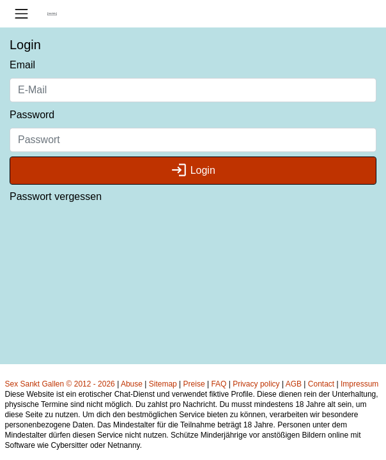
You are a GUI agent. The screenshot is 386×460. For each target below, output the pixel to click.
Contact (321, 383)
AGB (294, 383)
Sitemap (163, 383)
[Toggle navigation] (21, 14)
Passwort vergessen (56, 196)
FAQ (218, 383)
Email (22, 64)
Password (32, 114)
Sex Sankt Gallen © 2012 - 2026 (60, 383)
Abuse (132, 383)
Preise (194, 383)
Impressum (359, 383)
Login (193, 170)
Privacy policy (256, 383)
